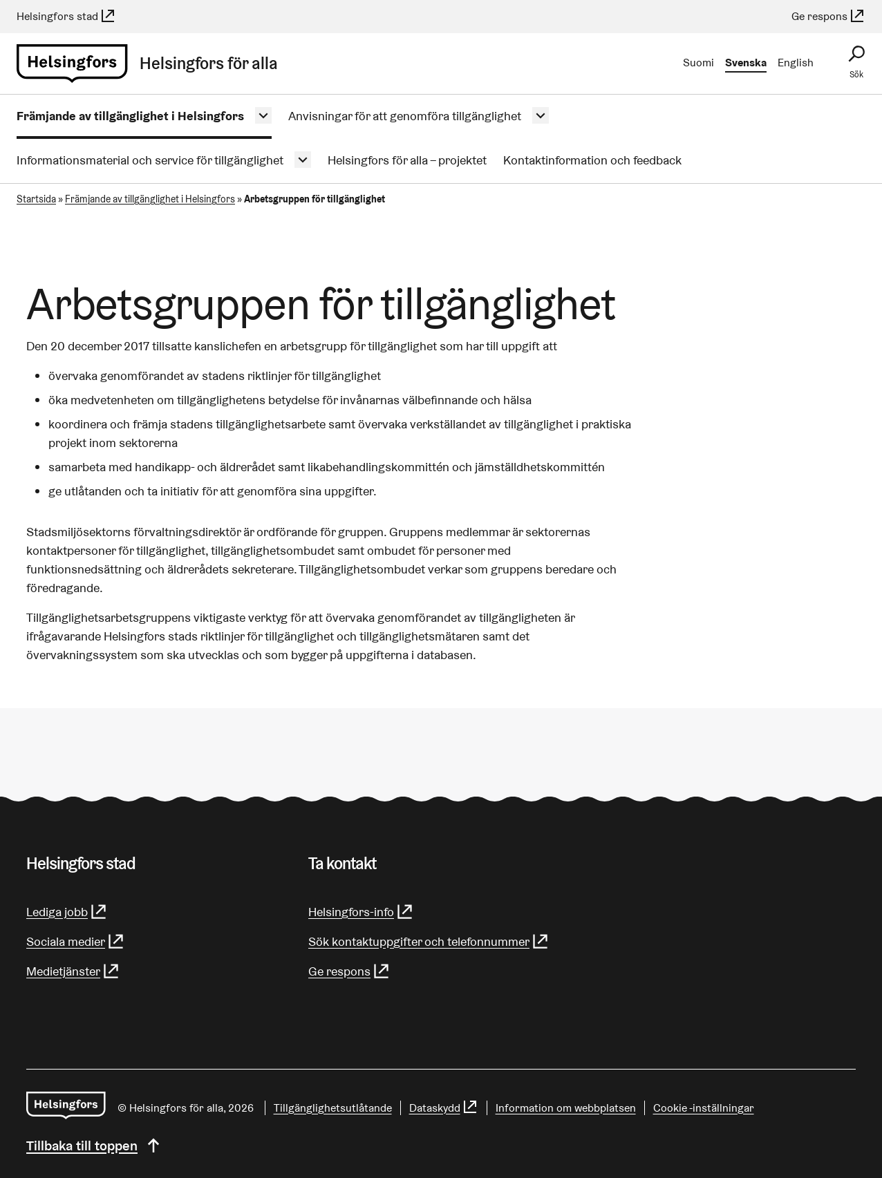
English (796, 62)
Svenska (746, 62)
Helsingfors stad (66, 16)
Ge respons (828, 16)
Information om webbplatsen (566, 1108)
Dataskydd (443, 1108)
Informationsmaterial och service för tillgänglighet (150, 160)
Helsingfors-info (361, 911)
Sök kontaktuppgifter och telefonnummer (429, 941)
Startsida (36, 199)
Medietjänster (73, 971)
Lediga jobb (67, 911)
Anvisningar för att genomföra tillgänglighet (404, 116)
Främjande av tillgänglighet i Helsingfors (130, 116)
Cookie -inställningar (703, 1108)
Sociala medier (75, 941)
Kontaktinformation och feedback (592, 160)
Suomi (698, 62)
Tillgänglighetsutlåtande (333, 1108)
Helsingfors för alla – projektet (407, 160)
